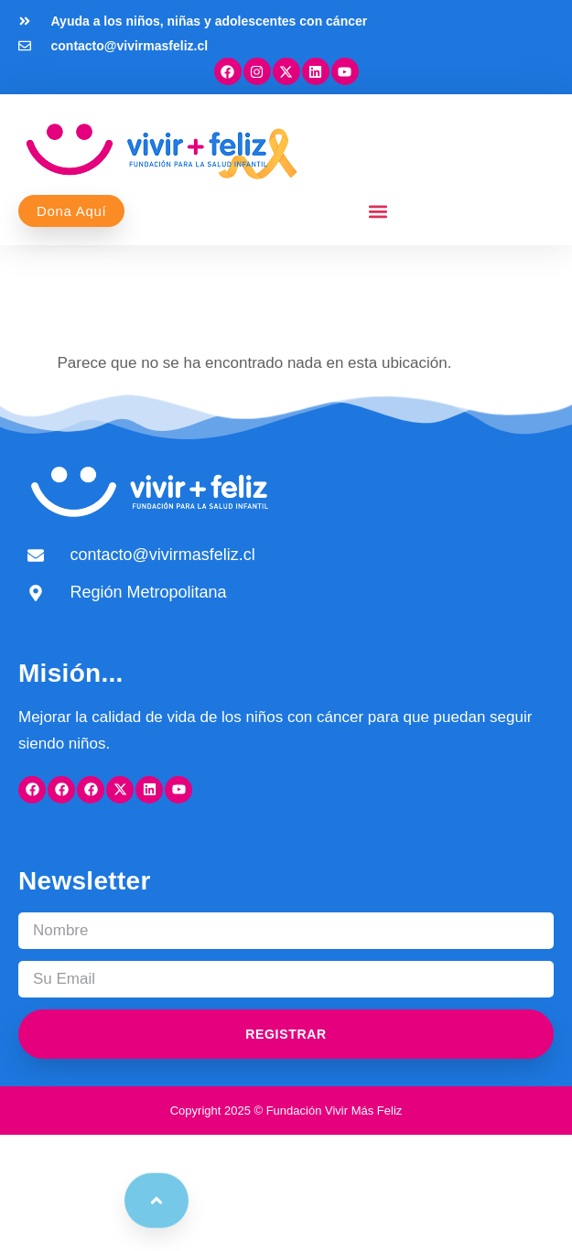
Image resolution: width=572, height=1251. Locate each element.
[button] (378, 211)
